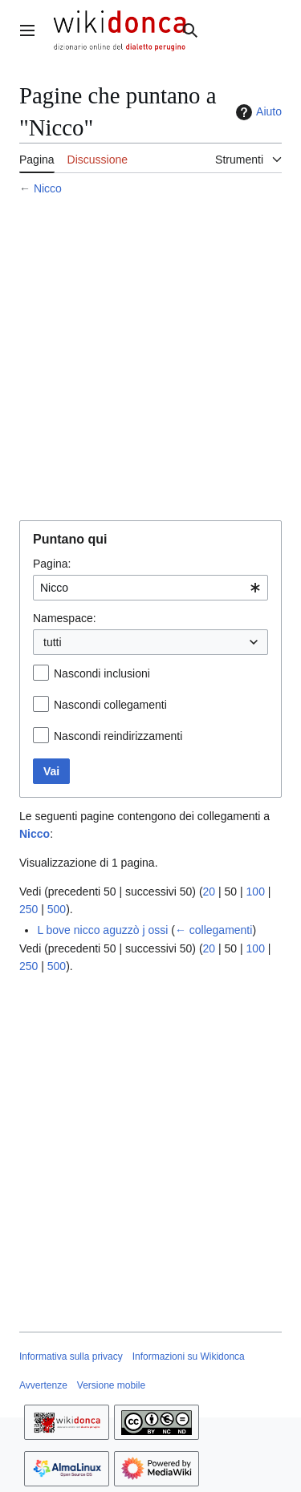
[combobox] (150, 587)
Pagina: (52, 563)
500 (56, 909)
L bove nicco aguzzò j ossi (102, 930)
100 (255, 891)
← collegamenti (214, 930)
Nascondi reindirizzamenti (118, 736)
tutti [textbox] (52, 642)
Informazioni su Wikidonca (188, 1356)
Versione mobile (111, 1385)
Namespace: (64, 618)
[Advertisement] (150, 360)
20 (209, 891)
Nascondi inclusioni (102, 673)
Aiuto (257, 112)
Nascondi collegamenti (110, 704)
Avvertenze (43, 1385)
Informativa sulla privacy (71, 1356)
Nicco (48, 188)
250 (28, 909)
